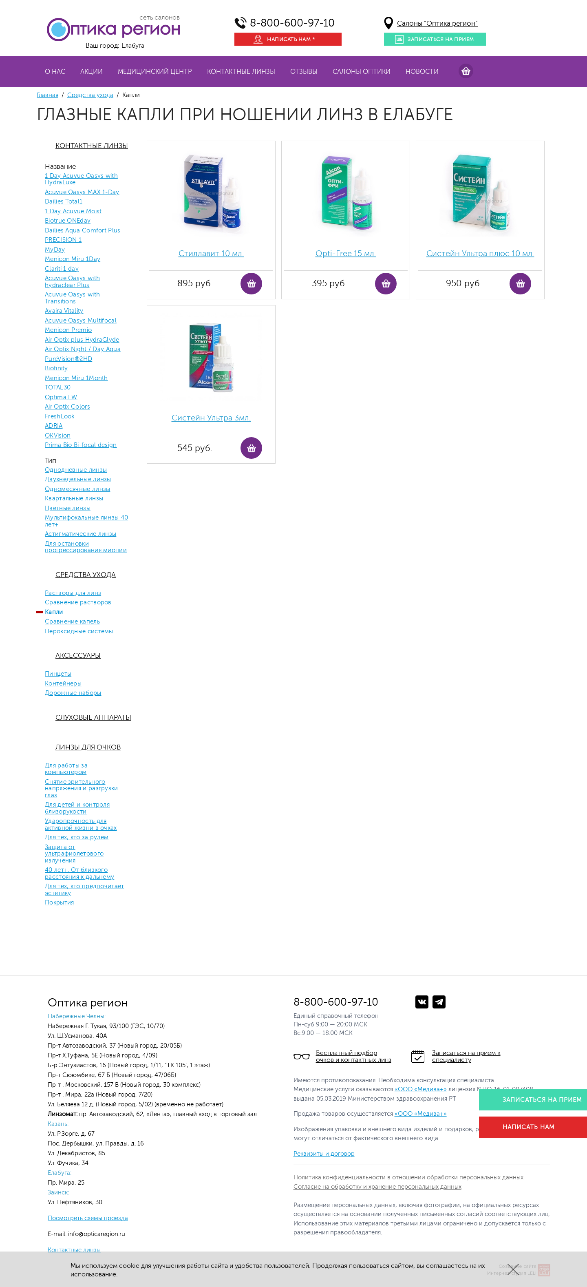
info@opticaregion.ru (95, 1234)
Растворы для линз (73, 593)
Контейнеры (63, 684)
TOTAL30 (58, 388)
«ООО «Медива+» (421, 1089)
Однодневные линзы (76, 470)
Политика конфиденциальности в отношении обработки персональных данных (408, 1177)
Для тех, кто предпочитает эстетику (84, 890)
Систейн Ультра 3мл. (211, 417)
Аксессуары (78, 655)
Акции (91, 71)
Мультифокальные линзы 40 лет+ (86, 521)
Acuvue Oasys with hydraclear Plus (72, 282)
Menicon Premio (68, 330)
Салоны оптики (362, 71)
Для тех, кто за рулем (76, 837)
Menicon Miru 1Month (76, 378)
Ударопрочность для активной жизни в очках (81, 824)
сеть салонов (159, 17)
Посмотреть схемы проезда (88, 1218)
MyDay (55, 250)
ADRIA (54, 426)
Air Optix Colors (67, 407)
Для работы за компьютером (66, 769)
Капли (54, 612)
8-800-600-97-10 (292, 23)
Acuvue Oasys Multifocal (81, 321)
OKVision (58, 436)
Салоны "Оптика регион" (437, 23)
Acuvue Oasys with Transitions (72, 298)
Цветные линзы (67, 508)
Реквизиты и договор (324, 1153)
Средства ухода (90, 95)
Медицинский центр (155, 71)
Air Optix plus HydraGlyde (82, 340)
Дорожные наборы (73, 693)
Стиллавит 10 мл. (211, 253)
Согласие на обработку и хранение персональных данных (377, 1186)
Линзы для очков (88, 747)
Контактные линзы (241, 71)
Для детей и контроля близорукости (77, 808)
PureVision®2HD (68, 359)
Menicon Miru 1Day (72, 259)
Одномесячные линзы (77, 489)
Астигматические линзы (80, 534)
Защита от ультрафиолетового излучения (74, 854)
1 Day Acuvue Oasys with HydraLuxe (81, 179)
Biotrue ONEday (67, 221)
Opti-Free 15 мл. (346, 253)
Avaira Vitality (64, 311)
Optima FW (61, 397)
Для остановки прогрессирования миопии (86, 547)
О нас (55, 71)
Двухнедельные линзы (78, 479)
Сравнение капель (72, 622)
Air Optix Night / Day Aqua (83, 349)
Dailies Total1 (63, 202)
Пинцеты (58, 674)
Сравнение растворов (78, 602)
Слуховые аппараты (93, 717)
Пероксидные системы (79, 631)
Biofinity (56, 368)
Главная (47, 95)
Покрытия (59, 903)
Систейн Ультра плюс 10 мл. (480, 253)
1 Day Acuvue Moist (73, 211)
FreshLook (60, 417)
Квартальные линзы (74, 498)
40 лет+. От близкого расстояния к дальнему (79, 873)
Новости (422, 71)
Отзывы (304, 71)
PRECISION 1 (63, 240)
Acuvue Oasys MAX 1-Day (82, 192)
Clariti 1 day (62, 269)
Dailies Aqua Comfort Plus (83, 231)
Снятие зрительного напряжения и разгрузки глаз (81, 789)
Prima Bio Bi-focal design (81, 445)
